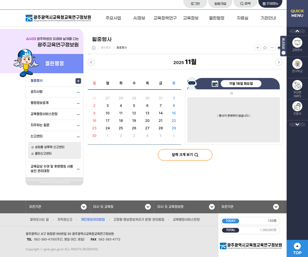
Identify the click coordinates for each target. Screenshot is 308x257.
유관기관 (58, 207)
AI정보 (139, 18)
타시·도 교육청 (122, 207)
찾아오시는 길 (39, 220)
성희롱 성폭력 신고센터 (49, 147)
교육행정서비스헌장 (44, 114)
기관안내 (268, 18)
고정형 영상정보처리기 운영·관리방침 (138, 220)
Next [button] (297, 125)
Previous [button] (297, 31)
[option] (234, 108)
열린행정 (216, 18)
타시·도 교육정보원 (186, 207)
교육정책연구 (165, 18)
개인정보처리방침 (93, 220)
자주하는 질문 (40, 125)
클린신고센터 (43, 153)
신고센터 (37, 136)
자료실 (242, 18)
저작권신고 (64, 220)
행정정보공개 (40, 103)
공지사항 (37, 92)
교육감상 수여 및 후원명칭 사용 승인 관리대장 (52, 169)
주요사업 (113, 18)
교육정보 (190, 18)
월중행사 (37, 81)
